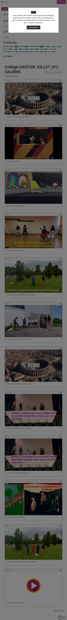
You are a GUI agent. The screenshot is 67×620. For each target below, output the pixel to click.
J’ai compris (33, 27)
